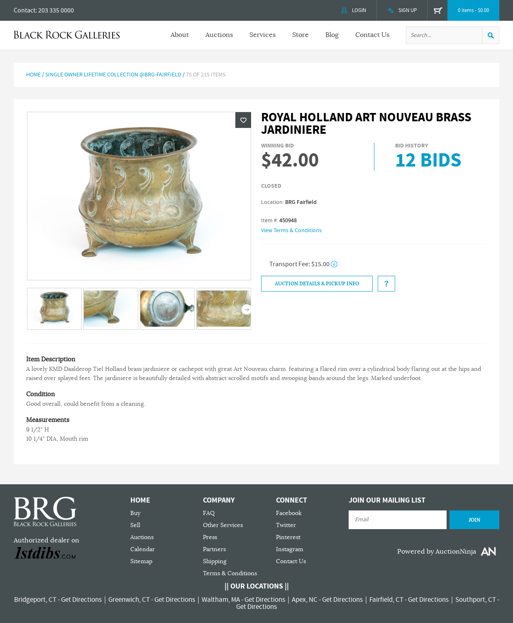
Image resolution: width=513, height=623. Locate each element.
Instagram (289, 549)
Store (300, 35)
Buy (135, 513)
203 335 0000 (56, 10)
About (180, 35)
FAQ (209, 513)
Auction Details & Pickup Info (317, 283)
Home (33, 74)
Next (247, 309)
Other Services (223, 525)
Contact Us (372, 35)
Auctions (219, 35)
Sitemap (141, 561)
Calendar (142, 549)
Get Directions (81, 599)
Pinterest (288, 537)
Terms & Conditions (230, 573)
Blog (332, 35)
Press (210, 537)
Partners (214, 549)
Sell (135, 525)
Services (262, 35)
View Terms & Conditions (291, 230)
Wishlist (243, 120)
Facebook (289, 513)
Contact (24, 10)
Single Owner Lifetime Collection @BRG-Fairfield (113, 74)
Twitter (286, 525)
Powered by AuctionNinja (436, 551)
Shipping (215, 561)
